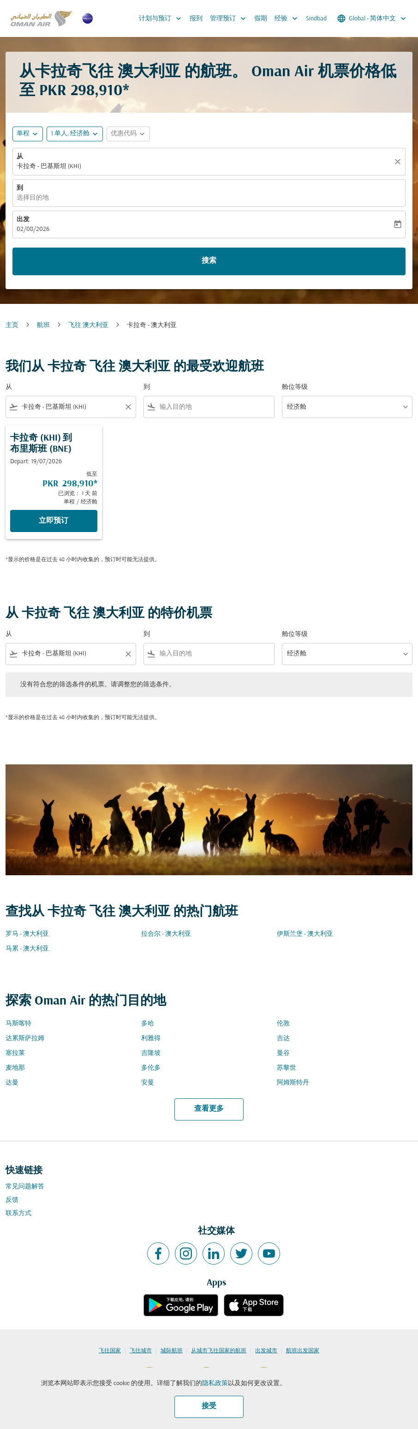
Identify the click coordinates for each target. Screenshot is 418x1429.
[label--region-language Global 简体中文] (372, 18)
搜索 (209, 261)
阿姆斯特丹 (293, 1082)
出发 (23, 219)
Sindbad (316, 18)
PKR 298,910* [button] (84, 91)
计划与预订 (162, 18)
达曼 (12, 1082)
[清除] (399, 161)
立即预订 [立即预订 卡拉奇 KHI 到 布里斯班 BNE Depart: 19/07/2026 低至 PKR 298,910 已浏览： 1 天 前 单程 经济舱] (53, 521)
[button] (75, 134)
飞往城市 (141, 1351)
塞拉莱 (15, 1053)
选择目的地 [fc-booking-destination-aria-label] (33, 197)
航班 (43, 325)
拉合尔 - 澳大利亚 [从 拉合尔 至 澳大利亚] (166, 934)
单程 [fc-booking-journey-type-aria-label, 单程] (23, 133)
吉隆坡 (151, 1053)
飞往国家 (110, 1351)
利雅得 (151, 1038)
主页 (12, 325)
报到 (196, 18)
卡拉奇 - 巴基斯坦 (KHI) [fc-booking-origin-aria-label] (49, 166)
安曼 (147, 1082)
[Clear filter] (128, 407)
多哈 (147, 1023)
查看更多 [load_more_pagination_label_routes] (209, 1109)
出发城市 (266, 1351)
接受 (209, 1406)
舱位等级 (295, 387)
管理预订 (230, 18)
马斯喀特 (18, 1023)
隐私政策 (215, 1383)
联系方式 (18, 1213)
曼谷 (283, 1053)
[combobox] (71, 407)
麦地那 (15, 1068)
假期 (260, 18)
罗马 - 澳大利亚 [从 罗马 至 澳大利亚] (27, 934)
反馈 (12, 1200)
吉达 (283, 1038)
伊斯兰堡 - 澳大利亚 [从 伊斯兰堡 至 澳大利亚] (305, 934)
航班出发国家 (302, 1351)
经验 (288, 18)
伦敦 (283, 1023)
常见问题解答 (25, 1186)
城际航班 (172, 1351)
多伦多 (151, 1068)
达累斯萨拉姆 (25, 1038)
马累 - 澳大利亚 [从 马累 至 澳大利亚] (27, 948)
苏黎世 (286, 1068)
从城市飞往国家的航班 (218, 1351)
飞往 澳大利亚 (88, 325)
